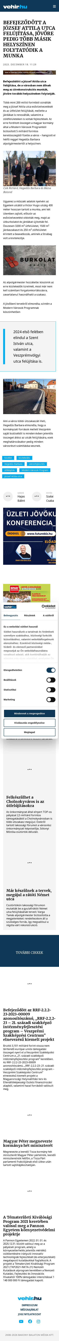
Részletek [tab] (29, 615)
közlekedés (24, 457)
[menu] (54, 7)
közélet (8, 457)
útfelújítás (9, 470)
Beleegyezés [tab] (11, 615)
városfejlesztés (37, 463)
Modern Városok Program (35, 470)
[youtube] (21, 1321)
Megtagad (29, 732)
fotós (49, 493)
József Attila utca (13, 476)
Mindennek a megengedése (29, 713)
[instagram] (38, 1321)
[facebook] (30, 1321)
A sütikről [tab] (48, 615)
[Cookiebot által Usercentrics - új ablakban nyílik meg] (42, 607)
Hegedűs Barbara (13, 463)
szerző (20, 493)
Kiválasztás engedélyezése (29, 722)
